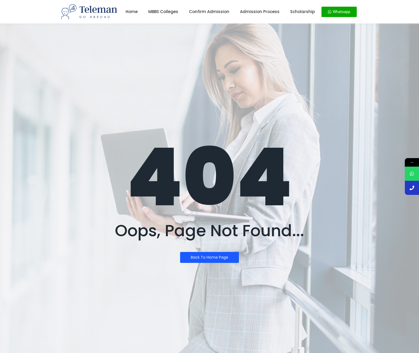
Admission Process (260, 11)
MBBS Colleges (163, 11)
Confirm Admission (209, 11)
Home (132, 11)
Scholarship (302, 11)
